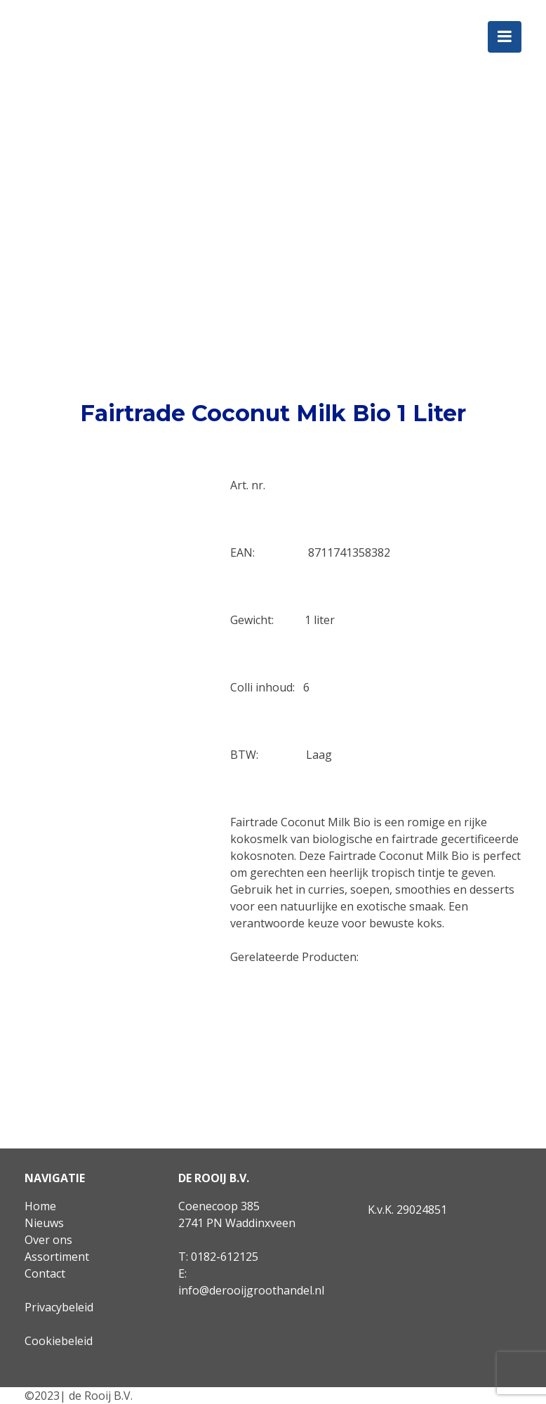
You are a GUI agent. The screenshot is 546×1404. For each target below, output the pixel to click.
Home (40, 1206)
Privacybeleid (59, 1307)
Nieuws (44, 1223)
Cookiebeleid (59, 1341)
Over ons (48, 1239)
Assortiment (57, 1256)
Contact (45, 1273)
